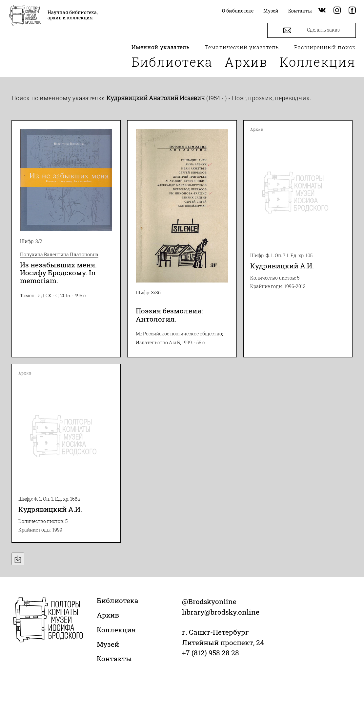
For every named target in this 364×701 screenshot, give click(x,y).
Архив (246, 62)
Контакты (114, 658)
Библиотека (172, 62)
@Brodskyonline (209, 601)
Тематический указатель (242, 47)
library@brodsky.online (220, 612)
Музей (108, 644)
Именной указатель (160, 47)
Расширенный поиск (325, 47)
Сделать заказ (311, 30)
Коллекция (318, 62)
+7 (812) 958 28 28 (210, 652)
